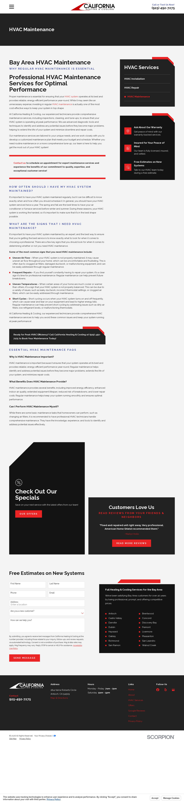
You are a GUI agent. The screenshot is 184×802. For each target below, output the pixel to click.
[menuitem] (147, 79)
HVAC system (71, 96)
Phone (12, 593)
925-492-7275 (20, 699)
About (131, 695)
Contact (132, 716)
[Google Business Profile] (173, 689)
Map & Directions (59, 698)
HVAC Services (135, 700)
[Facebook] (157, 689)
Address (12, 602)
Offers (131, 705)
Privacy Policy (135, 721)
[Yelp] (165, 689)
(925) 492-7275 (163, 8)
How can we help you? (19, 620)
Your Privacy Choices (45, 736)
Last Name (52, 583)
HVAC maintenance (62, 104)
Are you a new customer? (20, 611)
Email (50, 593)
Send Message (23, 658)
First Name (14, 583)
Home (131, 689)
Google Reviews (136, 710)
